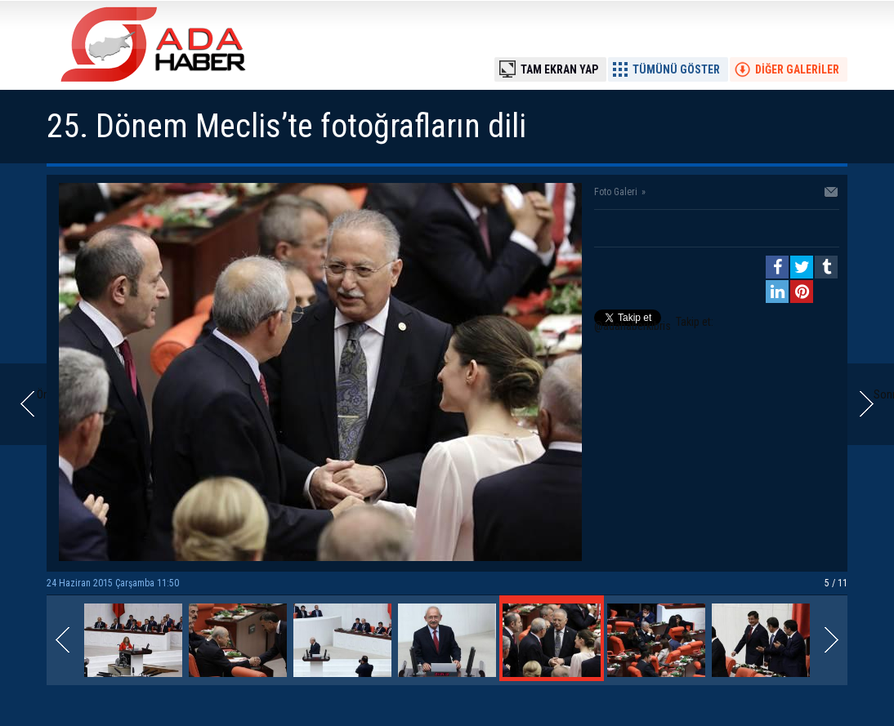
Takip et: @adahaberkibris (653, 323)
